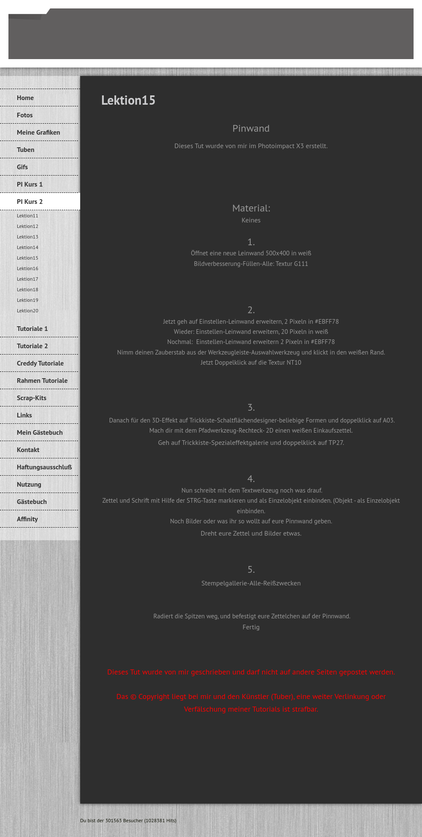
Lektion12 (27, 226)
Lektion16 (27, 268)
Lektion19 (27, 300)
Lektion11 (27, 215)
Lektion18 (27, 289)
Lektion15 (27, 258)
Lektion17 (27, 279)
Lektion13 (27, 236)
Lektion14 (27, 247)
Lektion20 (27, 310)
